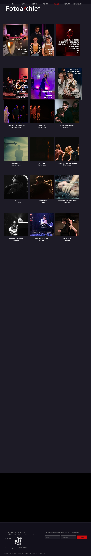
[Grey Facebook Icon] (5, 538)
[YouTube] (10, 538)
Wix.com (43, 553)
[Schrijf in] (82, 537)
